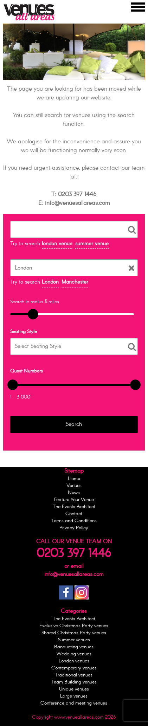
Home (74, 478)
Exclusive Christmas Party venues (73, 625)
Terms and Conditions (74, 520)
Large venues (74, 696)
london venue (57, 244)
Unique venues (74, 689)
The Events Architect (74, 506)
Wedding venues (74, 653)
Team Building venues (74, 682)
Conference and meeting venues (73, 703)
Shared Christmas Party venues (73, 632)
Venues (74, 485)
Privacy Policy (73, 527)
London (50, 282)
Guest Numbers (26, 371)
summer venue (92, 244)
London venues (74, 661)
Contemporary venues (74, 668)
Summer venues (74, 639)
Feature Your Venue (74, 499)
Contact (73, 513)
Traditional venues (73, 675)
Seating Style (23, 331)
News (74, 492)
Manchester (75, 282)
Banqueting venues (74, 646)
